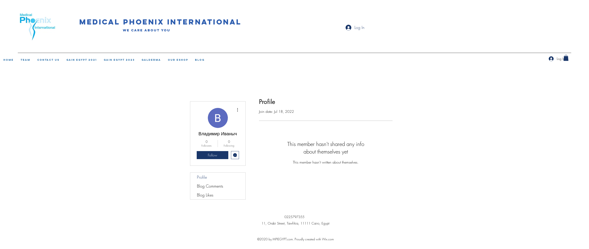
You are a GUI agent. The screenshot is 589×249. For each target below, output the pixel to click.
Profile (202, 177)
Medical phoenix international (160, 21)
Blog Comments (210, 186)
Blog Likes (205, 195)
